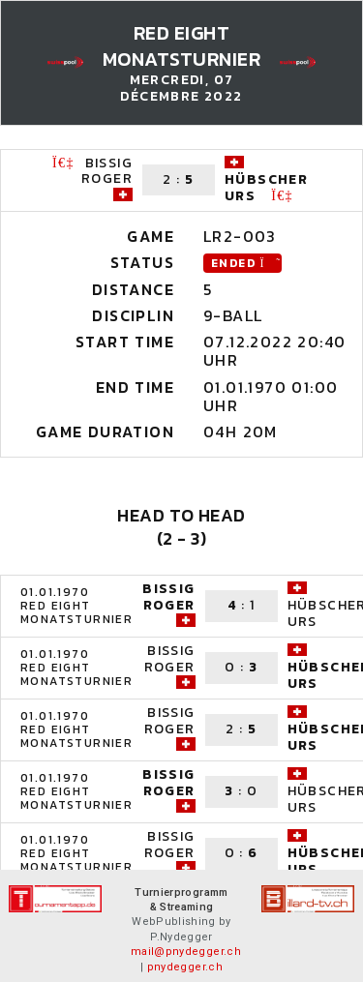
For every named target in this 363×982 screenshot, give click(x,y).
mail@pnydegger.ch (186, 951)
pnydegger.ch (185, 967)
